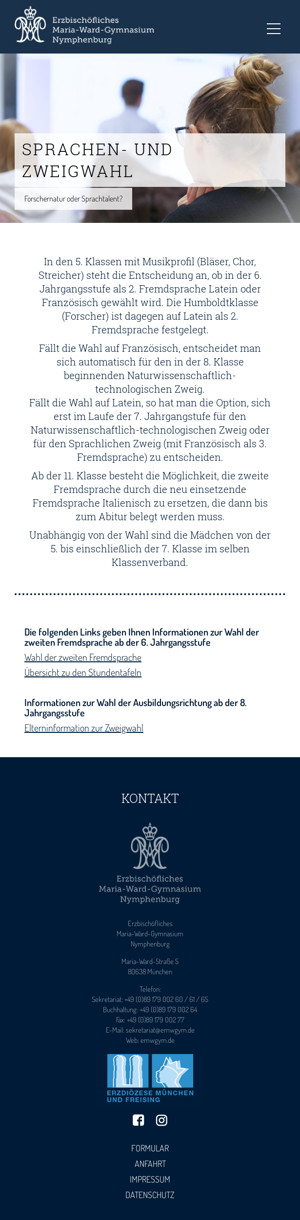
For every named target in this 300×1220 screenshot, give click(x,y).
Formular (150, 1148)
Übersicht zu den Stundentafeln (82, 672)
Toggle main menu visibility (273, 26)
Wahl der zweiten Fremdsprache (82, 657)
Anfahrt (150, 1163)
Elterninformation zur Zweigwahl (83, 727)
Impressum (150, 1179)
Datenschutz (150, 1194)
